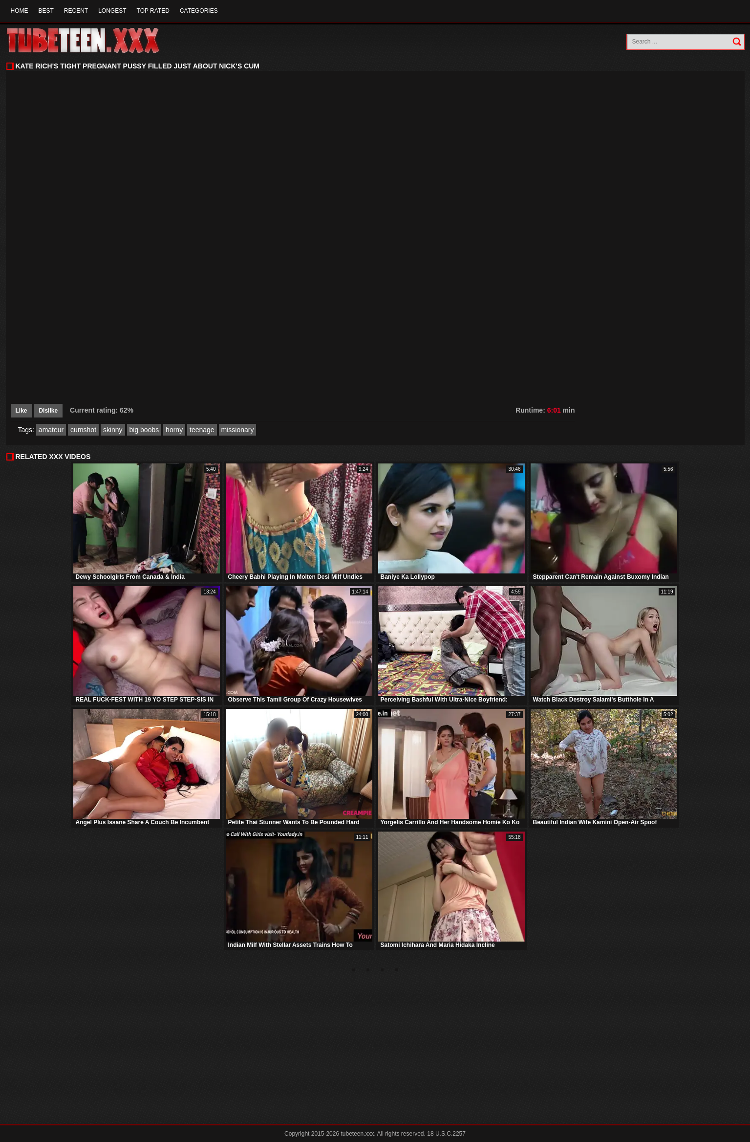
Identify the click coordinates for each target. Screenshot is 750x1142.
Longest (112, 10)
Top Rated (153, 10)
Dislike (48, 410)
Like (21, 410)
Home (19, 10)
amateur (51, 430)
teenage (202, 430)
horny (174, 430)
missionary (237, 430)
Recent (76, 10)
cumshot (83, 430)
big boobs (144, 430)
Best (46, 10)
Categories (199, 10)
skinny (113, 430)
